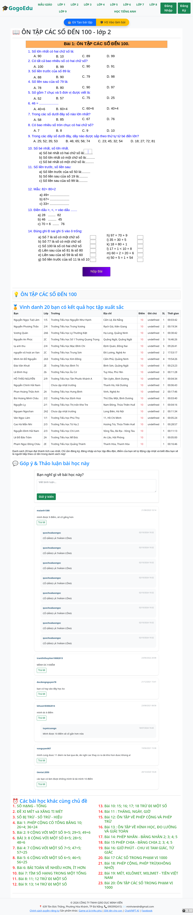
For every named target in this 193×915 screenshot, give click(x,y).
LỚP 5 (114, 4)
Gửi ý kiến (46, 497)
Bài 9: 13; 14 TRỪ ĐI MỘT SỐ (42, 884)
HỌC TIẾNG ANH (125, 11)
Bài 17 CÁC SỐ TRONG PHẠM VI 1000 (135, 858)
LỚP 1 (61, 4)
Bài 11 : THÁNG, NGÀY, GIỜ (127, 811)
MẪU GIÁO (45, 4)
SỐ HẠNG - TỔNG (31, 806)
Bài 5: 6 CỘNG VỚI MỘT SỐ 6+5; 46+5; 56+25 (49, 860)
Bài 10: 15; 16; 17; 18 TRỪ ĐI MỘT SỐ (135, 806)
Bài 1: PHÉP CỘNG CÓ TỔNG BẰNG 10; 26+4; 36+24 (49, 824)
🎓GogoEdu (17, 8)
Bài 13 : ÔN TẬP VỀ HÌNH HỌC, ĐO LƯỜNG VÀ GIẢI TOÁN (140, 829)
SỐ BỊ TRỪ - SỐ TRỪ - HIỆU (39, 817)
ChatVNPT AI (132, 910)
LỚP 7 (140, 4)
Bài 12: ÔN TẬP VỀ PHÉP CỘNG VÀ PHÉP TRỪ (138, 819)
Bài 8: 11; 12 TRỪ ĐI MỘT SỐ (42, 879)
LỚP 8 (153, 4)
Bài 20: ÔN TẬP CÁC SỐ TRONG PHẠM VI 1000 (138, 885)
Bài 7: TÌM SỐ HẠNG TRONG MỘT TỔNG (52, 873)
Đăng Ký (184, 8)
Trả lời (41, 522)
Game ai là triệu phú (90, 910)
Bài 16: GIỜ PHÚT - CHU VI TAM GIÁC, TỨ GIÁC (139, 850)
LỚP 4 (101, 4)
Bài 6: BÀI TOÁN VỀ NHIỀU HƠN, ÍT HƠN (51, 867)
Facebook (147, 910)
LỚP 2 (74, 4)
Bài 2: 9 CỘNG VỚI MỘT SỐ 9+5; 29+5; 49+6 (53, 832)
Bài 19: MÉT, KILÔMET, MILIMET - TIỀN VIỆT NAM (141, 875)
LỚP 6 (127, 4)
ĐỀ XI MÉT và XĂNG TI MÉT (40, 811)
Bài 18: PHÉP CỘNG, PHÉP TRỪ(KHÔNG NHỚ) (137, 865)
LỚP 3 (88, 4)
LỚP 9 (63, 11)
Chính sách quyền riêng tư (45, 910)
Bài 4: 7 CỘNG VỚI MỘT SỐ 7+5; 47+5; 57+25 (49, 850)
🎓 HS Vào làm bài (112, 22)
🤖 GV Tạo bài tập (80, 22)
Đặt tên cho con (113, 910)
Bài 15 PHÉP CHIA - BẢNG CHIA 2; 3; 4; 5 (138, 842)
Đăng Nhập (168, 8)
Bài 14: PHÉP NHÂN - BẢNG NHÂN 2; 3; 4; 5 (140, 837)
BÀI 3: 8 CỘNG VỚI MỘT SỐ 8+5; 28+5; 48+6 (49, 840)
